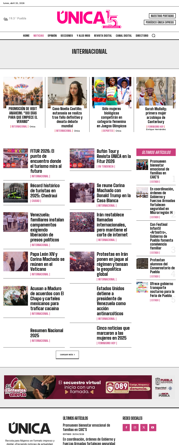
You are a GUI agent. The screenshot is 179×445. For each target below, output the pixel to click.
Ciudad (35, 181)
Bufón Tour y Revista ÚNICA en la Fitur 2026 (114, 149)
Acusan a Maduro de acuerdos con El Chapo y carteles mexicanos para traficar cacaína (46, 247)
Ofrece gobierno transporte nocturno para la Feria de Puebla (162, 233)
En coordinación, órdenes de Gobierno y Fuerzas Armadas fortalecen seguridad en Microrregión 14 (163, 176)
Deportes (108, 123)
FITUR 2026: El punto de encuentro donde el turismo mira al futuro (45, 149)
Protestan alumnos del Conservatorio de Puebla (162, 215)
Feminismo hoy (155, 120)
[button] (153, 35)
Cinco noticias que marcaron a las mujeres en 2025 (114, 272)
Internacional (19, 120)
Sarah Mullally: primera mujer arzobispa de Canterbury (156, 112)
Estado (154, 163)
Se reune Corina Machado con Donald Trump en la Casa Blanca (113, 173)
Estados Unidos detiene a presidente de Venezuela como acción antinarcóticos (113, 247)
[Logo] (89, 19)
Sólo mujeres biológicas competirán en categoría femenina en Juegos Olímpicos (112, 113)
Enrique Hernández (156, 122)
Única (32, 120)
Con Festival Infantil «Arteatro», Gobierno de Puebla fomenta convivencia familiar (162, 197)
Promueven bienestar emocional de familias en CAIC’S (162, 156)
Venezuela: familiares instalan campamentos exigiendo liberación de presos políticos (45, 198)
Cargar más (67, 294)
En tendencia (105, 155)
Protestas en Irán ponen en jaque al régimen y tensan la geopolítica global (112, 223)
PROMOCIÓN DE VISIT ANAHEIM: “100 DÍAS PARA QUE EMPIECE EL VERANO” (23, 111)
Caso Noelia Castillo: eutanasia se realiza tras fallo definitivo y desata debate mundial (67, 113)
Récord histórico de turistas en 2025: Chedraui (43, 173)
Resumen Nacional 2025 (45, 272)
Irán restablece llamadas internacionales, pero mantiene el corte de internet (113, 198)
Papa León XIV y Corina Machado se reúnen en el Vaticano (46, 223)
